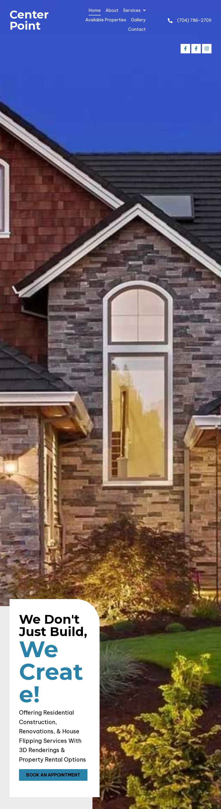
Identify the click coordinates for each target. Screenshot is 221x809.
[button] (185, 48)
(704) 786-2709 (194, 20)
